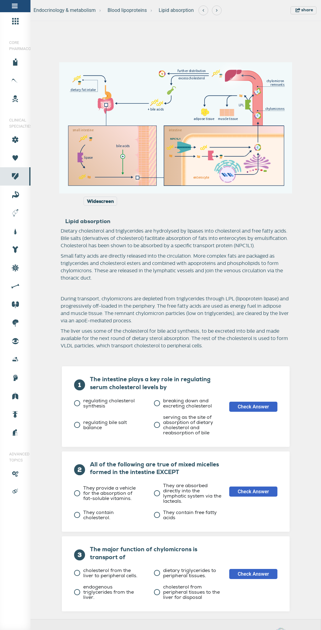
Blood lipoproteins (127, 10)
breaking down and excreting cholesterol (183, 403)
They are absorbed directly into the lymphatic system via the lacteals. (187, 493)
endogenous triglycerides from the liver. (104, 592)
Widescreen (100, 201)
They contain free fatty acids (185, 515)
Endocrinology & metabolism (65, 10)
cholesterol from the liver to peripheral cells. (105, 573)
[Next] (217, 10)
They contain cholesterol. (94, 515)
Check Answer (253, 407)
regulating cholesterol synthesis (104, 403)
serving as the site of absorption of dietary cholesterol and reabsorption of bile (183, 425)
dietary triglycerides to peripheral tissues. (185, 573)
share (304, 10)
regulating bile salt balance (100, 425)
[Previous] (203, 10)
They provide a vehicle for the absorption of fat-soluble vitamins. (105, 493)
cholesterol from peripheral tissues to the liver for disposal (187, 592)
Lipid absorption (176, 10)
